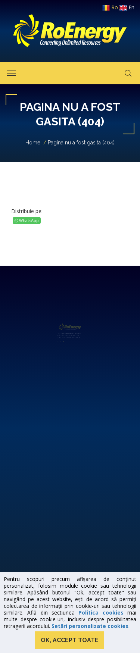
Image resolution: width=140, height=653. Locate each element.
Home (32, 143)
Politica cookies (100, 612)
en (126, 7)
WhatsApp (27, 220)
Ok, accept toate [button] (70, 640)
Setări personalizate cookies (90, 625)
